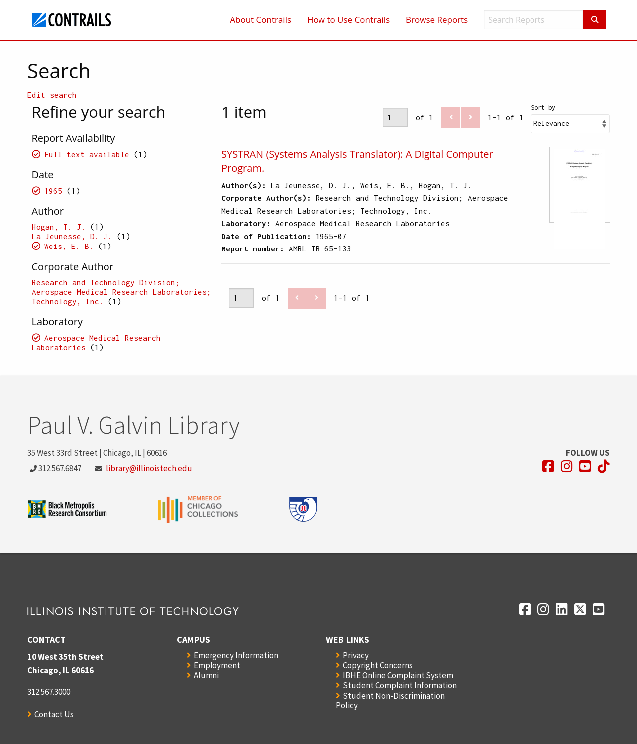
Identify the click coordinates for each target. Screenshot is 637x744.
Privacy (356, 655)
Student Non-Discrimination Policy (390, 700)
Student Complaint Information (400, 685)
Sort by (543, 107)
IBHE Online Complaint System (398, 675)
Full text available (86, 154)
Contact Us (54, 714)
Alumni (206, 675)
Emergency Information (236, 655)
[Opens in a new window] (548, 466)
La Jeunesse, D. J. (72, 236)
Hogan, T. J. (59, 226)
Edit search (52, 94)
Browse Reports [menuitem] (437, 19)
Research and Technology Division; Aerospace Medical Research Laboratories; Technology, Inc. (121, 292)
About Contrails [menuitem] (260, 19)
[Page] (395, 117)
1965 (53, 190)
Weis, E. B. (69, 246)
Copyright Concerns (378, 665)
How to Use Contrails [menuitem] (348, 19)
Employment (217, 665)
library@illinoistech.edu (149, 468)
